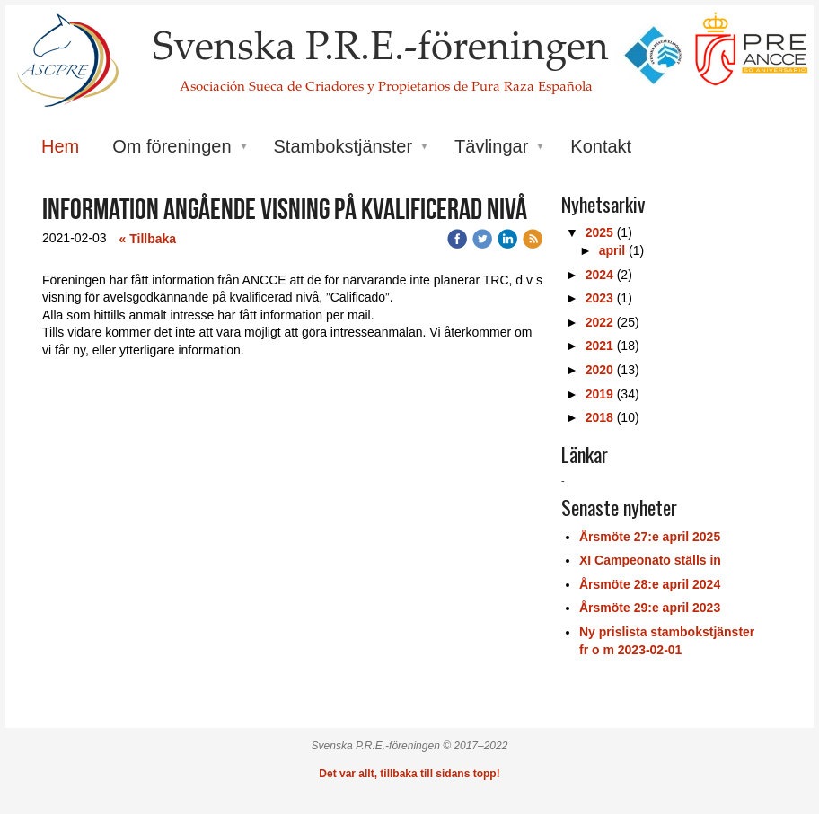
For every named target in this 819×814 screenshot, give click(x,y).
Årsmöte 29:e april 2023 (649, 607)
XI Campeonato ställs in (650, 560)
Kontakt (600, 146)
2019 (599, 394)
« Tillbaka (148, 239)
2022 (599, 322)
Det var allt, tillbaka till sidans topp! (409, 773)
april (612, 250)
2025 (599, 232)
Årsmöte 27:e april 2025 (649, 537)
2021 (599, 345)
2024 (599, 274)
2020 (599, 370)
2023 (599, 298)
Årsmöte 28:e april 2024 (649, 584)
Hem (60, 146)
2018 (599, 417)
